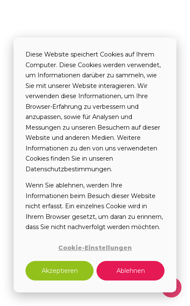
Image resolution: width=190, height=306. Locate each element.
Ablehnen (130, 271)
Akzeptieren (60, 271)
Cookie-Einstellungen (95, 248)
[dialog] (95, 164)
